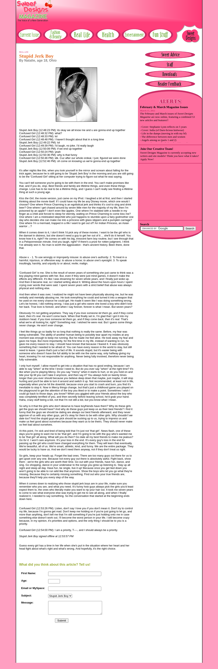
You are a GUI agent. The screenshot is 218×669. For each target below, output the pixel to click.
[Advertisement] (127, 9)
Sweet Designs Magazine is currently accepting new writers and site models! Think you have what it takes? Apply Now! (169, 156)
